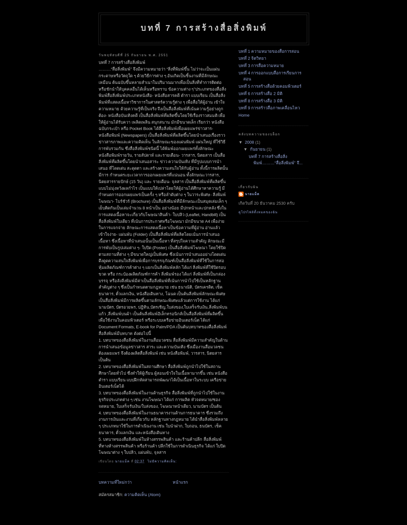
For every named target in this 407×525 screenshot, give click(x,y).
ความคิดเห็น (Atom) (142, 494)
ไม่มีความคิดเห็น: (163, 461)
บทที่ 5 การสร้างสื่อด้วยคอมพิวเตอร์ (269, 86)
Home (244, 115)
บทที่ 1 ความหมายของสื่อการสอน (268, 51)
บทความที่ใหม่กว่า (115, 482)
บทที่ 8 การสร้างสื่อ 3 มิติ (260, 101)
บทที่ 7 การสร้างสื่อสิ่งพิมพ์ (204, 28)
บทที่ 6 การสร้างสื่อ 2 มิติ (260, 93)
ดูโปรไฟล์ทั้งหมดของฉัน (258, 212)
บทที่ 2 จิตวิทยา (252, 58)
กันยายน (258, 149)
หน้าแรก (180, 482)
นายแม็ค (252, 194)
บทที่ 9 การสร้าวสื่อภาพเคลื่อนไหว (269, 108)
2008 (250, 142)
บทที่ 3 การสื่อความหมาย (261, 65)
